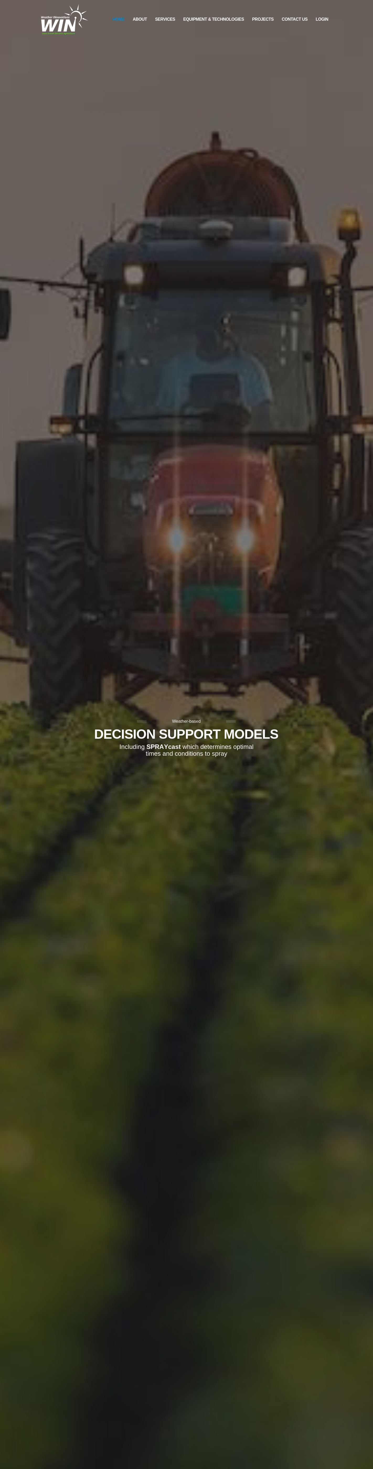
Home (119, 19)
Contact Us (295, 19)
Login (322, 19)
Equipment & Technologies (213, 19)
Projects (263, 19)
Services (165, 19)
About (140, 19)
